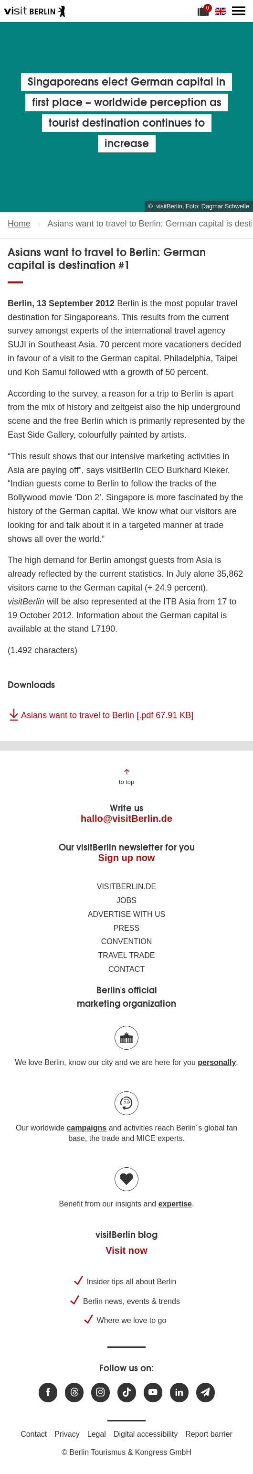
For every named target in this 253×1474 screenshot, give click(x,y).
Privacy (66, 1434)
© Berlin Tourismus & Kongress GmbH (126, 1452)
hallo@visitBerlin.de (126, 818)
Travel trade (126, 955)
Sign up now (126, 857)
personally (217, 1062)
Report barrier (208, 1434)
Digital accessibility (146, 1434)
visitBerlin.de (126, 886)
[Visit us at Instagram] (100, 1392)
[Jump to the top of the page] (126, 776)
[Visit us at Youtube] (153, 1392)
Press (126, 928)
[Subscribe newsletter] (205, 1392)
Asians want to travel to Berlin (107, 715)
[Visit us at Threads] (74, 1392)
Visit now (126, 1250)
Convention (126, 941)
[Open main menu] (238, 11)
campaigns (87, 1128)
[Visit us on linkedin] (179, 1392)
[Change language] (222, 11)
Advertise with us (126, 914)
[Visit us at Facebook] (48, 1392)
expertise (175, 1204)
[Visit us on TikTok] (126, 1392)
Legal (96, 1434)
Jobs (126, 900)
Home (19, 223)
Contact (126, 969)
